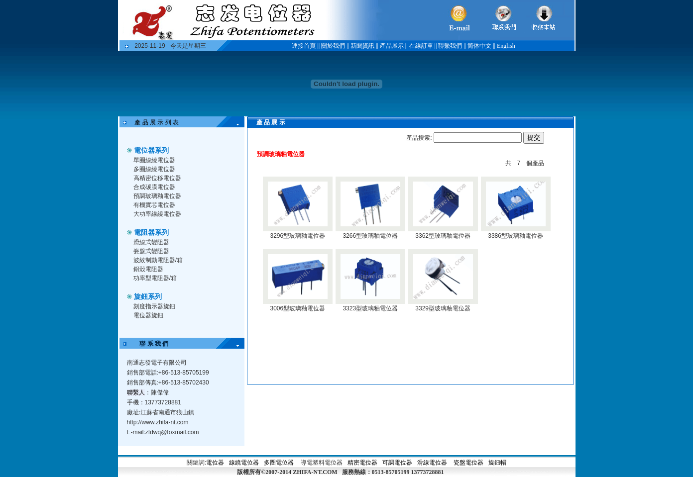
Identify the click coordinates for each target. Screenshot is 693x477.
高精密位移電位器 (157, 178)
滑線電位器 (432, 462)
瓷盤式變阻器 (151, 251)
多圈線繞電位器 (154, 169)
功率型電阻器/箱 (155, 278)
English (506, 45)
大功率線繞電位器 (157, 213)
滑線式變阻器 (151, 242)
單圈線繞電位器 (154, 160)
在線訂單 (421, 45)
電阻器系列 (151, 232)
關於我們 (333, 45)
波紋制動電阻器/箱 (158, 260)
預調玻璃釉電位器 (157, 195)
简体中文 (479, 45)
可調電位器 (397, 462)
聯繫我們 (450, 45)
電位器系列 (151, 150)
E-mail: (163, 432)
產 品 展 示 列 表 (155, 122)
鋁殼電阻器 (148, 269)
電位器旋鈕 (148, 315)
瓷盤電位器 (468, 462)
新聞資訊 (362, 45)
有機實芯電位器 (154, 204)
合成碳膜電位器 (154, 187)
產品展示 (392, 45)
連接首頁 (304, 45)
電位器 (215, 462)
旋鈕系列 (148, 296)
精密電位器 (363, 462)
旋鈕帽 (497, 462)
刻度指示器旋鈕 (154, 306)
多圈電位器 (279, 462)
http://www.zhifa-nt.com (158, 422)
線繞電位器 (244, 462)
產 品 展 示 (264, 122)
